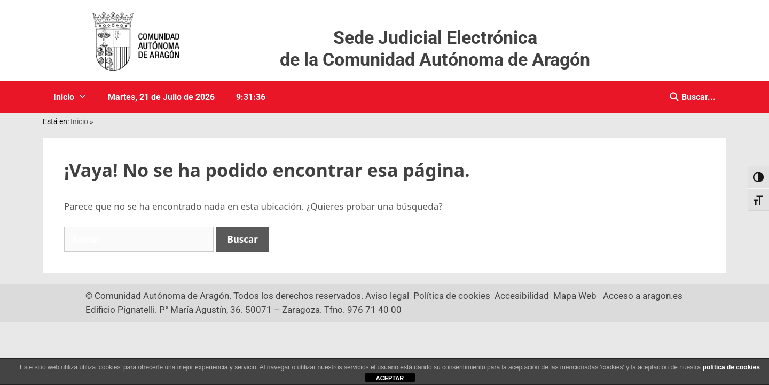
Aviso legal (387, 295)
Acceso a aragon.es (642, 295)
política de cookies (731, 367)
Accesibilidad (522, 295)
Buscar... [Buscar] (697, 97)
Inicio (75, 97)
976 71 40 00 (374, 309)
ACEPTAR (390, 378)
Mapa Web (575, 295)
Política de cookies (451, 295)
